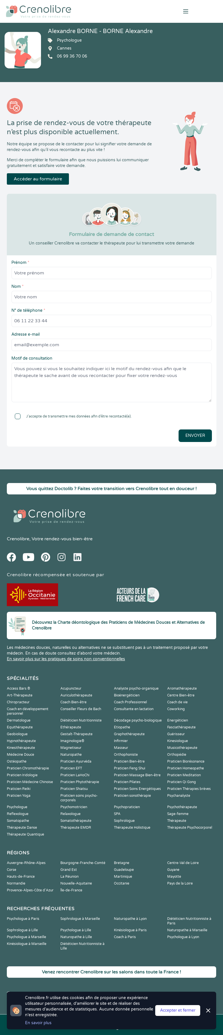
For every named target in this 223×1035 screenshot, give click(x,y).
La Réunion (69, 877)
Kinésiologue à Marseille (26, 944)
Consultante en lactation (134, 709)
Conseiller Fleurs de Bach (80, 709)
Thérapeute (176, 821)
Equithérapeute (20, 727)
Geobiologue (17, 734)
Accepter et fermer (177, 1010)
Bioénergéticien (127, 695)
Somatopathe (18, 821)
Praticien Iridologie (22, 775)
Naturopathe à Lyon (130, 919)
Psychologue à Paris (23, 919)
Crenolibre (18, 539)
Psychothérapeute (182, 807)
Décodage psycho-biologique (138, 720)
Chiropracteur (18, 702)
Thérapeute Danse (22, 828)
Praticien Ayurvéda (75, 761)
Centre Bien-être (181, 695)
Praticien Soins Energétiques (137, 789)
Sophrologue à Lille (22, 930)
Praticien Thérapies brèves (189, 789)
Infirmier (121, 741)
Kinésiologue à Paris (130, 930)
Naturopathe (71, 755)
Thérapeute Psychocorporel (189, 828)
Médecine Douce (20, 755)
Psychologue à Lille (75, 930)
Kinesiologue (177, 741)
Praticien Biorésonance (185, 761)
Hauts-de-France (21, 877)
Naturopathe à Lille (76, 937)
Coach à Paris (125, 937)
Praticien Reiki (18, 789)
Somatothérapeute (75, 821)
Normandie (16, 883)
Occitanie (121, 883)
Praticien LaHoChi (74, 775)
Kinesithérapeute (21, 748)
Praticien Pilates (127, 782)
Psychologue (17, 807)
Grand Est (68, 870)
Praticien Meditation (184, 775)
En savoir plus (38, 1022)
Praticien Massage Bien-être (137, 775)
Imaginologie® (72, 741)
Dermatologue (18, 720)
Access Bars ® (18, 688)
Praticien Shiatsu (74, 789)
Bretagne (121, 863)
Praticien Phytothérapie (79, 782)
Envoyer (195, 435)
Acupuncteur (70, 688)
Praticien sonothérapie (132, 796)
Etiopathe (122, 727)
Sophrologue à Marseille (80, 919)
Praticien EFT (71, 768)
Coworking (176, 709)
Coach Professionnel (130, 702)
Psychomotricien (73, 807)
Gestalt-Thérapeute (76, 734)
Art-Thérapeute (19, 695)
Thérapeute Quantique (25, 834)
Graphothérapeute (129, 734)
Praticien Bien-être (129, 761)
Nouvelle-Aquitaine (76, 883)
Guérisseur (176, 734)
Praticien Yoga (18, 796)
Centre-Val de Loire (183, 863)
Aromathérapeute (182, 688)
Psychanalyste (178, 796)
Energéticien (177, 720)
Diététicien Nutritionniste (81, 720)
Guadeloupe (124, 870)
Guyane (173, 870)
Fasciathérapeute (181, 727)
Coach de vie (177, 702)
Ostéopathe (16, 761)
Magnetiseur (70, 748)
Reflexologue (17, 814)
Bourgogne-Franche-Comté (82, 863)
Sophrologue (124, 821)
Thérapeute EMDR (75, 828)
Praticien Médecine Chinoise (30, 782)
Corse (11, 870)
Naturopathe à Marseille (187, 930)
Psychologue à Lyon (183, 937)
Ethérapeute (70, 727)
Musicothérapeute (182, 748)
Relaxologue (70, 814)
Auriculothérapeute (76, 695)
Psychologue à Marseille (26, 937)
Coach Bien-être (73, 702)
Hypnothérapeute (21, 741)
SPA (117, 814)
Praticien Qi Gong (181, 782)
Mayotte (174, 877)
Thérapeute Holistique (132, 828)
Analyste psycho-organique (136, 688)
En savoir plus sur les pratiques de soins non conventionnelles (66, 659)
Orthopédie (176, 755)
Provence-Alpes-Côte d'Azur (30, 890)
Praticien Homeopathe (185, 768)
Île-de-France (71, 890)
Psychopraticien (127, 807)
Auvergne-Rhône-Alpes (26, 863)
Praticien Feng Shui (129, 768)
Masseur (121, 748)
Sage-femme (178, 814)
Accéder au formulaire (38, 179)
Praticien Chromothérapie (28, 768)
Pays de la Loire (180, 883)
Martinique (123, 877)
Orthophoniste (126, 755)
